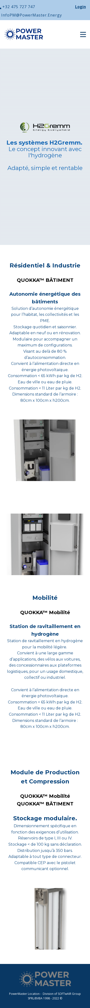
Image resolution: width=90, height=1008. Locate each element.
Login (80, 7)
